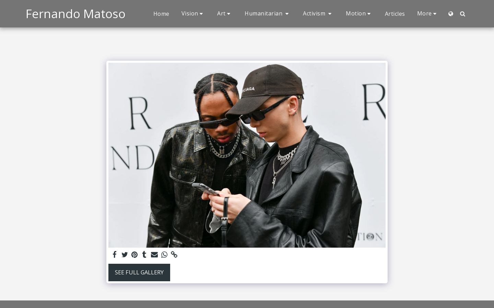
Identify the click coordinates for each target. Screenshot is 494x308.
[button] (193, 14)
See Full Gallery (139, 272)
